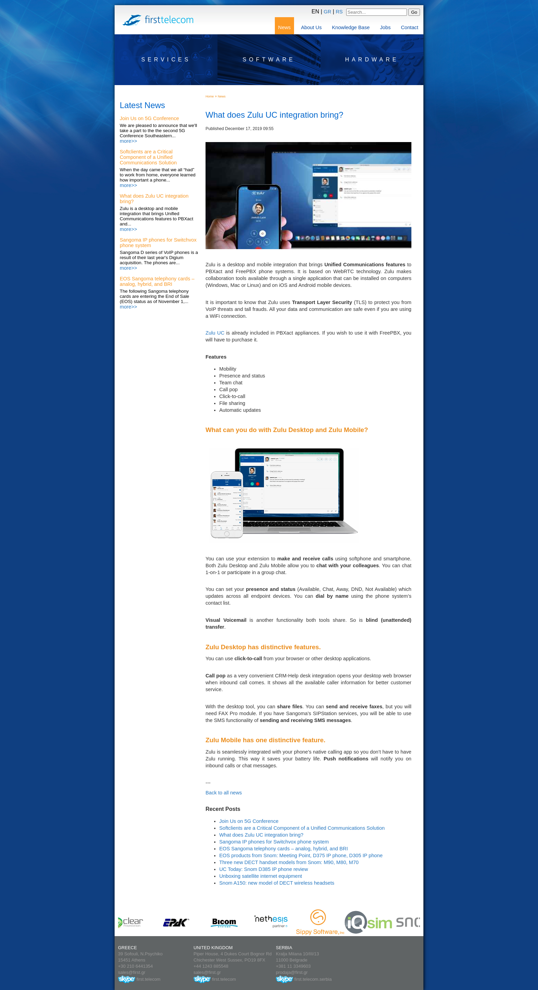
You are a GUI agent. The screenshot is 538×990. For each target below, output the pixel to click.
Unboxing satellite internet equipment (260, 876)
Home (210, 96)
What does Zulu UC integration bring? (261, 835)
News (284, 27)
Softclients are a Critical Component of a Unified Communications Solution (148, 157)
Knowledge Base (351, 27)
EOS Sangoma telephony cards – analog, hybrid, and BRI (157, 281)
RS (339, 11)
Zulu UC (215, 333)
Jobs (385, 27)
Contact (409, 27)
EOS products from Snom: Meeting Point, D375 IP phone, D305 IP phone (301, 855)
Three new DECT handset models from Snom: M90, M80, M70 (289, 862)
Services (166, 59)
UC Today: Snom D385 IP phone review (263, 869)
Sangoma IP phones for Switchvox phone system (274, 842)
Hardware (372, 59)
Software (269, 59)
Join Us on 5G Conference (149, 118)
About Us (311, 27)
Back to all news (224, 792)
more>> (128, 141)
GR (327, 11)
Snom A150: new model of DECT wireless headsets (276, 883)
